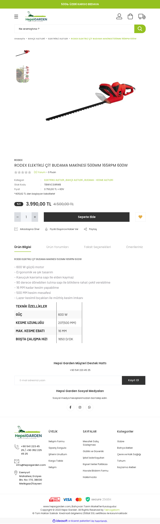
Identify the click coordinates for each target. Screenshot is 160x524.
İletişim (53, 467)
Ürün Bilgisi (22, 247)
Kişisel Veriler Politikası (95, 464)
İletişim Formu (57, 441)
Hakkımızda (90, 477)
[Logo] (36, 16)
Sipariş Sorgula (57, 448)
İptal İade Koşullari (93, 458)
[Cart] (130, 16)
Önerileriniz (134, 247)
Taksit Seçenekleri (97, 247)
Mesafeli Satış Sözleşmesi (91, 443)
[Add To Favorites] (140, 217)
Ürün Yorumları (57, 247)
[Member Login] (119, 16)
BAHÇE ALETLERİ (74, 180)
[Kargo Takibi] (142, 16)
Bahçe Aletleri (125, 448)
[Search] (80, 29)
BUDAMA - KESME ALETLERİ (98, 180)
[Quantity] (26, 217)
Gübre (120, 441)
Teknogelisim (112, 510)
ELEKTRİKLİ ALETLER (54, 180)
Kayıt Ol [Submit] (133, 380)
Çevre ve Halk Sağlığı (129, 454)
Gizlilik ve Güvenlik (93, 451)
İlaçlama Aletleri (126, 467)
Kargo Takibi (56, 461)
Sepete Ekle (87, 217)
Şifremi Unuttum (58, 454)
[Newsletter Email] (80, 380)
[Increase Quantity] (35, 217)
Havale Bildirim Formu (95, 471)
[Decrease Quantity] (17, 217)
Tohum (121, 461)
